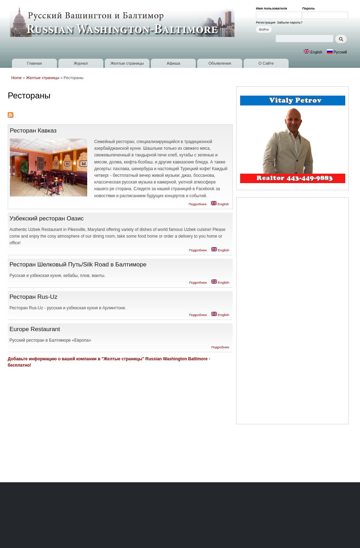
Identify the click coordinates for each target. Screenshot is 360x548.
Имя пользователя (272, 8)
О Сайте (266, 63)
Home (16, 78)
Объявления (219, 63)
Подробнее (197, 204)
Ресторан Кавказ (33, 130)
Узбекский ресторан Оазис (46, 218)
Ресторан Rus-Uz (33, 296)
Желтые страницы (127, 63)
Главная (34, 63)
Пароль (309, 8)
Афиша (173, 63)
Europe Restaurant (34, 329)
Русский (337, 52)
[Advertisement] (292, 311)
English (313, 52)
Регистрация (265, 22)
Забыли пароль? (290, 22)
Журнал (80, 63)
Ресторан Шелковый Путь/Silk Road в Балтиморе (78, 264)
